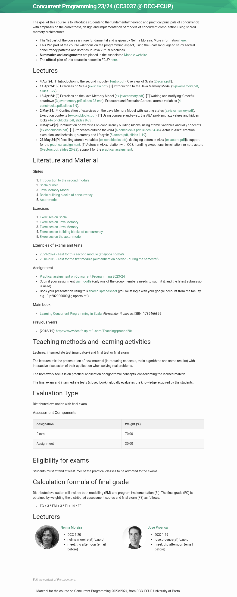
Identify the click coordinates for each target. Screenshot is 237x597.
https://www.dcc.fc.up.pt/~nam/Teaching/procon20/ (94, 331)
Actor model (48, 200)
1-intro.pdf (117, 81)
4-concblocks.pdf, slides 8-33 (70, 120)
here (183, 40)
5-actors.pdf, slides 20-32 (59, 149)
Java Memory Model (54, 190)
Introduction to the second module (64, 180)
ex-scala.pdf (98, 86)
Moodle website (135, 55)
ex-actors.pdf (175, 140)
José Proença (158, 527)
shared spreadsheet (103, 291)
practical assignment (65, 144)
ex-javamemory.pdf (129, 96)
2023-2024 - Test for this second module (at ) (82, 254)
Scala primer (49, 185)
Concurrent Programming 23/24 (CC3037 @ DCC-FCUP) (103, 6)
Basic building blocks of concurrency (66, 195)
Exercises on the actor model (60, 236)
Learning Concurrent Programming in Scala (71, 313)
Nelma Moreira (71, 527)
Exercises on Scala (53, 217)
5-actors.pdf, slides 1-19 (128, 135)
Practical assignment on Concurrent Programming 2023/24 (82, 276)
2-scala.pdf (163, 81)
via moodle (83, 281)
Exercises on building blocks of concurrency (71, 232)
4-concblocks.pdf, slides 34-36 (138, 130)
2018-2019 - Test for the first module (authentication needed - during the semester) (99, 259)
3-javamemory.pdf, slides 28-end (79, 101)
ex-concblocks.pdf (82, 115)
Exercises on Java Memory (59, 222)
